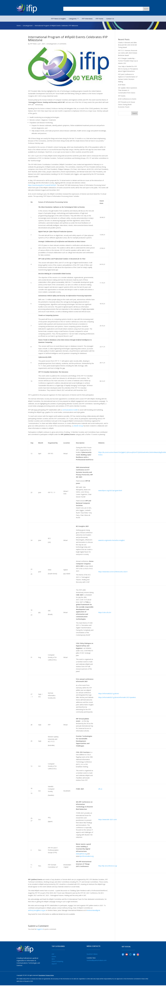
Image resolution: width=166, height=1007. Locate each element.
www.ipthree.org (81, 854)
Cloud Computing (57, 961)
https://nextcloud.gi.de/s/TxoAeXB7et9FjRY (42, 185)
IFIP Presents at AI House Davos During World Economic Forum (126, 104)
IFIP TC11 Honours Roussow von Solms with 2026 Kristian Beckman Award (127, 52)
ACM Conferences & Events (127, 99)
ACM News (121, 85)
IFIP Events (121, 96)
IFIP (53, 954)
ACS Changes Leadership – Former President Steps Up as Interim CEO (128, 60)
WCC (53, 959)
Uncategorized (51, 44)
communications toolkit (70, 410)
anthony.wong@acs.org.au (36, 910)
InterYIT (54, 964)
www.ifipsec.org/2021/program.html (110, 490)
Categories (74, 19)
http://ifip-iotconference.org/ (107, 866)
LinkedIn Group (78, 426)
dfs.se (100, 789)
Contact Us (110, 19)
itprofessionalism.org (86, 856)
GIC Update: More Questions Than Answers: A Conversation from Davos (127, 90)
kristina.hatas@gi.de (93, 910)
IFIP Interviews (87, 19)
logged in (40, 929)
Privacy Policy (50, 975)
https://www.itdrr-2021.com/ (107, 819)
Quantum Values (92, 954)
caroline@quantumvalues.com (96, 960)
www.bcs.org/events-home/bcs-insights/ (111, 540)
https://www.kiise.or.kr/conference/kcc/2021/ (113, 572)
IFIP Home (99, 19)
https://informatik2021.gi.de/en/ (108, 693)
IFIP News (33, 44)
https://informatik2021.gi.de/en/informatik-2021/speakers (117, 697)
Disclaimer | (42, 975)
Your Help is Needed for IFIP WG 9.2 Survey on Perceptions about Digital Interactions (128, 68)
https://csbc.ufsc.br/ (104, 612)
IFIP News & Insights (58, 19)
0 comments (62, 44)
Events (54, 957)
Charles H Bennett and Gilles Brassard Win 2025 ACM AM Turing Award (127, 45)
